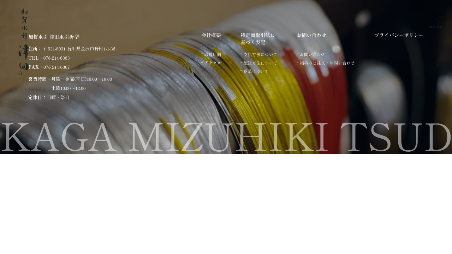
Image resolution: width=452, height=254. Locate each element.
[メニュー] (435, 20)
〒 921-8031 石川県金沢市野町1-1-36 (78, 48)
